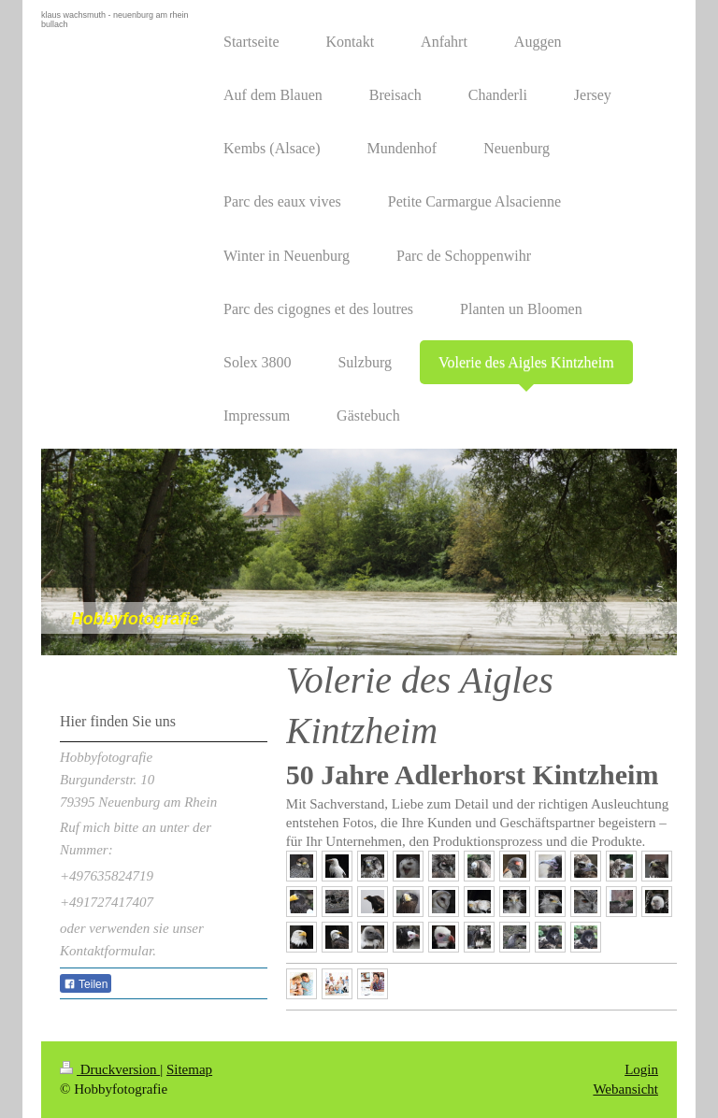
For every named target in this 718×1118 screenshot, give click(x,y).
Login (641, 1069)
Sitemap (189, 1069)
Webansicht (625, 1089)
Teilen (86, 984)
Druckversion (110, 1069)
